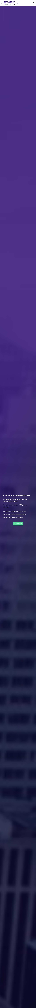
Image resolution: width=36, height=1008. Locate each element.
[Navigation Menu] (33, 3)
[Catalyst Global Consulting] (9, 3)
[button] (18, 523)
